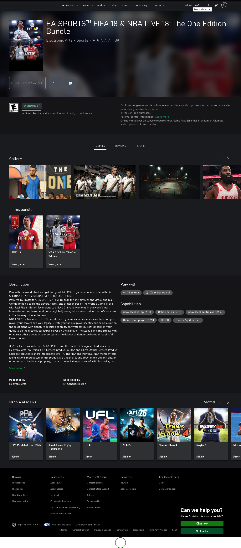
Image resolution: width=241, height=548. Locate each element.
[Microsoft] (25, 5)
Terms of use (122, 530)
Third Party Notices (158, 530)
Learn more (151, 109)
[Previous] (220, 159)
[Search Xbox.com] (208, 5)
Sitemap (63, 530)
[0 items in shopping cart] (216, 4)
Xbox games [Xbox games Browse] (17, 489)
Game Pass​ (68, 5)
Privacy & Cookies (102, 530)
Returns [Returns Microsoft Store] (90, 495)
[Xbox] (50, 5)
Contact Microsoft (80, 530)
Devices (101, 5)
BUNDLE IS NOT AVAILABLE (27, 83)
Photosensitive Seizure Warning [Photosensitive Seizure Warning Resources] (65, 507)
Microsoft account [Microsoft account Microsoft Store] (95, 482)
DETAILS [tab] (100, 145)
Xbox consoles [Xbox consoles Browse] (18, 482)
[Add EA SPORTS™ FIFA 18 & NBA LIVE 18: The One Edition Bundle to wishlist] (55, 83)
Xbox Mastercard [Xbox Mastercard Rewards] (128, 489)
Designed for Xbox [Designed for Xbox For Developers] (167, 489)
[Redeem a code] (70, 83)
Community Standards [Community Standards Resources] (60, 501)
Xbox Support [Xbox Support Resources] (56, 489)
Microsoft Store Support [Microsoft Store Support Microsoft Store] (98, 489)
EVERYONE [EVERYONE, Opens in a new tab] (31, 105)
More (158, 5)
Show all (210, 402)
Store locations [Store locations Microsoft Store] (94, 507)
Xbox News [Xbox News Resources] (55, 482)
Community (141, 5)
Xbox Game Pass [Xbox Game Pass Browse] (20, 495)
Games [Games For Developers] (162, 482)
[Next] (228, 159)
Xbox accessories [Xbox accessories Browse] (20, 501)
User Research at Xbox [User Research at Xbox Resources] (61, 513)
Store (124, 5)
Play (114, 5)
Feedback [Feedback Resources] (54, 495)
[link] (26, 241)
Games (86, 5)
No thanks (202, 531)
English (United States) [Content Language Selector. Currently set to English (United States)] (28, 524)
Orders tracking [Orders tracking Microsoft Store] (94, 501)
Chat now (202, 523)
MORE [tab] (141, 145)
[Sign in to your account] (224, 5)
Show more (17, 368)
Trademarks (138, 530)
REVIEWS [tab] (120, 145)
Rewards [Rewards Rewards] (124, 482)
